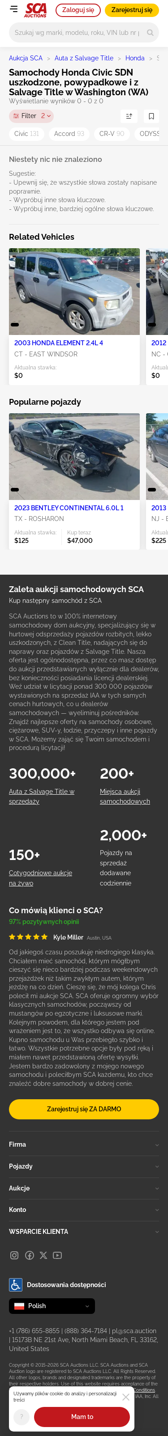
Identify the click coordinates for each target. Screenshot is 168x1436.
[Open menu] (13, 8)
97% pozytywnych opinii (44, 921)
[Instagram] (14, 1255)
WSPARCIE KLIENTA (84, 1231)
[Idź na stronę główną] (35, 10)
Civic (26, 133)
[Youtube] (57, 1255)
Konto (84, 1209)
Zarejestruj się (132, 9)
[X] (43, 1255)
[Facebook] (29, 1255)
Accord (69, 133)
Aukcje (84, 1188)
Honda (135, 58)
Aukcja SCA (26, 58)
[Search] (150, 32)
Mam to (82, 1416)
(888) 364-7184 (86, 1330)
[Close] (126, 1397)
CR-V (112, 133)
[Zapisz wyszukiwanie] (151, 116)
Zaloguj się (78, 9)
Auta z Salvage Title (84, 58)
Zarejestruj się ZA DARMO (84, 1109)
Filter (33, 116)
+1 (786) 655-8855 (34, 1330)
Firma (84, 1144)
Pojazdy (84, 1166)
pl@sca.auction (134, 1330)
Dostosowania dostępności (57, 1285)
